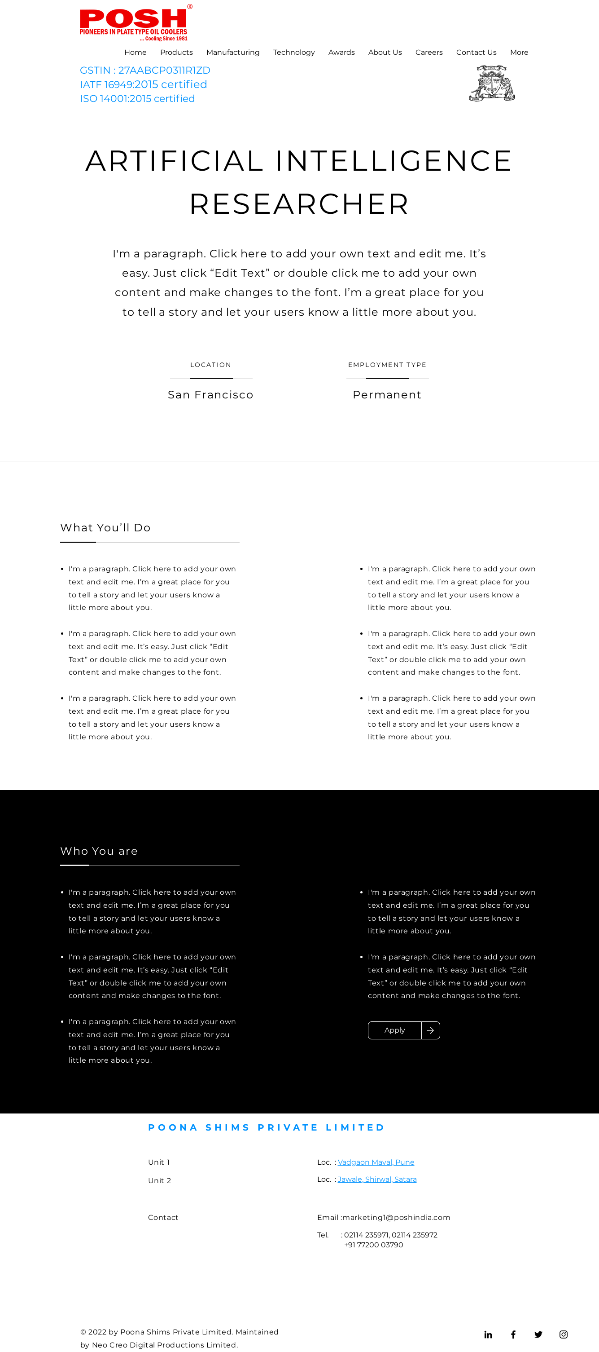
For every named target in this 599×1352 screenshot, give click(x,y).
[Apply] (395, 1030)
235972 (425, 1235)
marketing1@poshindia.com (396, 1217)
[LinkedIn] (488, 1334)
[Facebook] (513, 1334)
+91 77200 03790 (360, 1245)
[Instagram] (563, 1334)
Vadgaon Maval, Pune (376, 1162)
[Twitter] (538, 1334)
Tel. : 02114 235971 (353, 1235)
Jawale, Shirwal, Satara (377, 1179)
